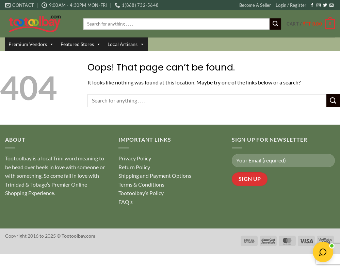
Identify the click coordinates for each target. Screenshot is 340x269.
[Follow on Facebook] (312, 5)
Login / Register (291, 5)
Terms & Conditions (141, 184)
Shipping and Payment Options (154, 175)
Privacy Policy (134, 158)
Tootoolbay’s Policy (141, 193)
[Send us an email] (331, 5)
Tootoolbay (18, 158)
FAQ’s (125, 202)
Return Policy (134, 167)
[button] (311, 24)
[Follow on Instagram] (319, 5)
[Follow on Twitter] (325, 5)
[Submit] (275, 24)
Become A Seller (255, 5)
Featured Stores (81, 44)
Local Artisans (126, 44)
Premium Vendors (31, 44)
